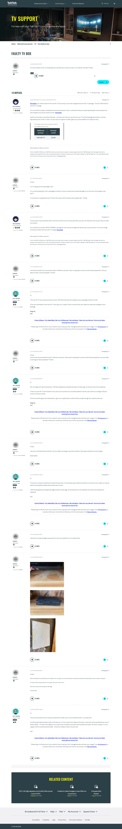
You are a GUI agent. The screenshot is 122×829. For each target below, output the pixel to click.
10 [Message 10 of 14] (106, 534)
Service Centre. (92, 329)
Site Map (87, 819)
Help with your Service (87, 320)
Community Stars (101, 320)
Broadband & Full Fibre (35, 811)
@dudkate (33, 103)
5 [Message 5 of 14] (106, 291)
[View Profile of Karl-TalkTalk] (18, 298)
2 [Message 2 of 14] (106, 178)
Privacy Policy (62, 819)
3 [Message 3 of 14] (106, 217)
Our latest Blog (48, 320)
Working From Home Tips (69, 322)
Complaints (45, 819)
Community (106, 3)
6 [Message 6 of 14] (106, 351)
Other (32, 73)
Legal (53, 819)
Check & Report (37, 320)
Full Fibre (33, 795)
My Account (102, 327)
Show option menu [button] (109, 44)
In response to (18, 112)
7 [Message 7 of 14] (106, 378)
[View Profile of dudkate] (15, 71)
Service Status (74, 320)
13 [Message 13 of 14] (106, 709)
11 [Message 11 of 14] (106, 557)
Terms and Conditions (75, 819)
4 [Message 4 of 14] (106, 266)
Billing (69, 795)
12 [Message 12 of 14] (106, 670)
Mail (61, 811)
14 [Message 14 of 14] (106, 64)
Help (52, 811)
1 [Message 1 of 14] (106, 100)
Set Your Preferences (61, 320)
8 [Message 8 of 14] (106, 443)
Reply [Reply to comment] (104, 167)
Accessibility (36, 819)
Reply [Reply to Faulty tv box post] (101, 82)
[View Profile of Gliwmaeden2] (18, 106)
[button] (114, 3)
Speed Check (89, 811)
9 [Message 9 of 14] (106, 474)
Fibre (94, 795)
